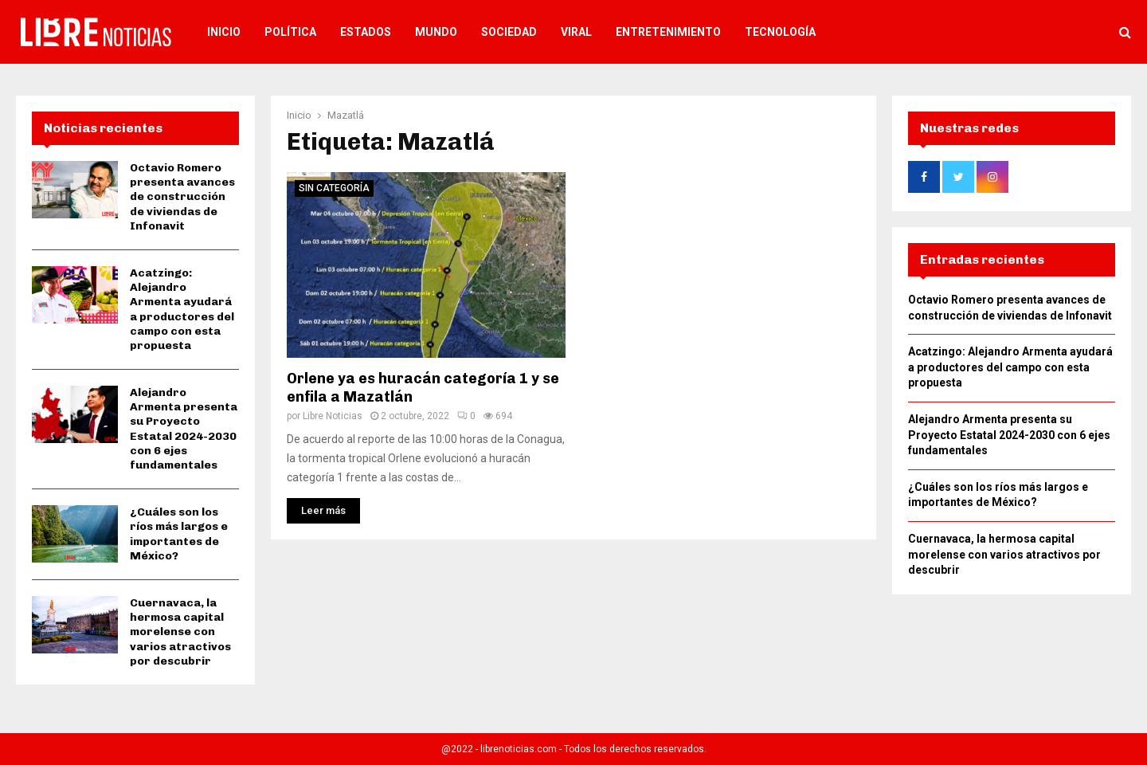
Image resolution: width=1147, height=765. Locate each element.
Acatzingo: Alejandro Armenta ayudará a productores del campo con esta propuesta (182, 309)
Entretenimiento (668, 32)
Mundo (436, 32)
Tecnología (780, 32)
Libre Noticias (332, 416)
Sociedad (509, 32)
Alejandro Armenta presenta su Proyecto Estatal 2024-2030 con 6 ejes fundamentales (183, 429)
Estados (365, 32)
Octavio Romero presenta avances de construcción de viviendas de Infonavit (182, 197)
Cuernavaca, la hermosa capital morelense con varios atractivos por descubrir (180, 632)
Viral (576, 32)
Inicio (224, 32)
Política (290, 32)
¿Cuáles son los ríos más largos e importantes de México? (179, 534)
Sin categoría (334, 188)
